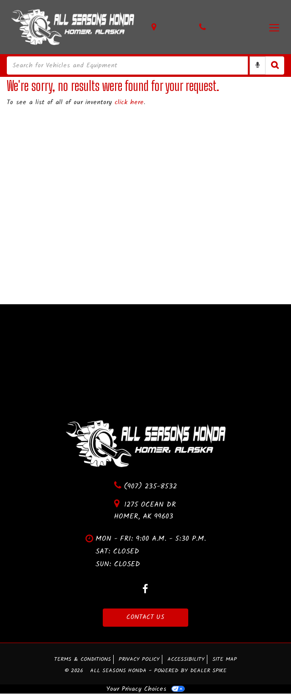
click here (129, 102)
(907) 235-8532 (145, 486)
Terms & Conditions (82, 659)
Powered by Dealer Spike (190, 671)
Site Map (224, 659)
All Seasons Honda (119, 671)
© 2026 (77, 671)
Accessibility (186, 659)
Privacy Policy (139, 659)
